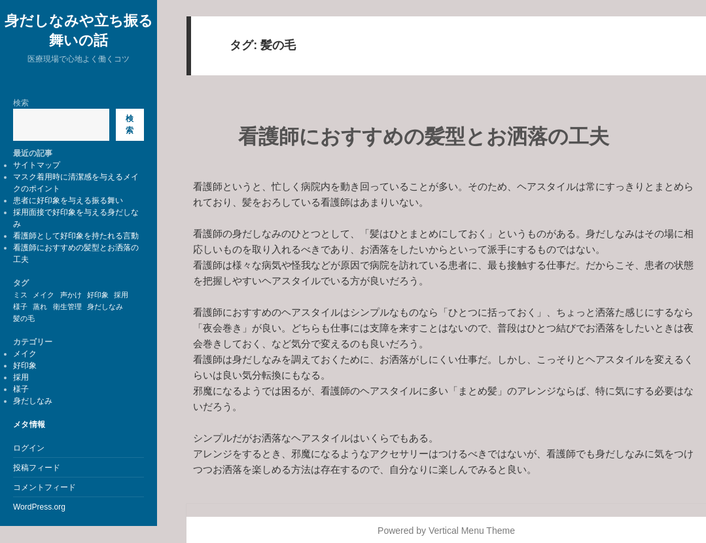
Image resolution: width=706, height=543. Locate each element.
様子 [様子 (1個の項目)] (20, 306)
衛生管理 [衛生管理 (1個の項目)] (67, 306)
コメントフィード (44, 487)
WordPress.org (39, 507)
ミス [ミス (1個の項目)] (20, 295)
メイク (25, 353)
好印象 (25, 365)
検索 (21, 102)
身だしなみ (32, 400)
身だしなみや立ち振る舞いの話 (79, 29)
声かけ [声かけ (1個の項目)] (71, 295)
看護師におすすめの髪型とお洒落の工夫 (423, 136)
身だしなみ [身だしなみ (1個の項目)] (105, 306)
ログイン (28, 448)
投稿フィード (36, 467)
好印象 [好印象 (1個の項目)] (98, 295)
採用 (21, 377)
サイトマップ (36, 165)
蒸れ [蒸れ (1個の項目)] (40, 306)
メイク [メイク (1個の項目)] (43, 295)
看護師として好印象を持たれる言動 (76, 235)
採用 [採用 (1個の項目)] (121, 295)
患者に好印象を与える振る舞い (68, 200)
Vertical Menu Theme (472, 530)
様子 (21, 389)
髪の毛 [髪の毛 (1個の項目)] (24, 318)
